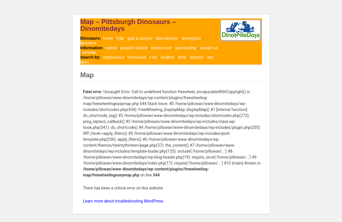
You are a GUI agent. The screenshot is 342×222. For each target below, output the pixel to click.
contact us (209, 48)
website (89, 52)
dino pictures (167, 38)
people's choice (134, 48)
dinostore (88, 43)
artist (182, 57)
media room (161, 48)
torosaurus (137, 57)
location (167, 57)
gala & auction (139, 38)
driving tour (191, 38)
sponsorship (186, 48)
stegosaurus (113, 57)
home (108, 38)
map (120, 38)
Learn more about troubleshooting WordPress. (123, 201)
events (111, 48)
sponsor (197, 57)
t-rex (154, 57)
